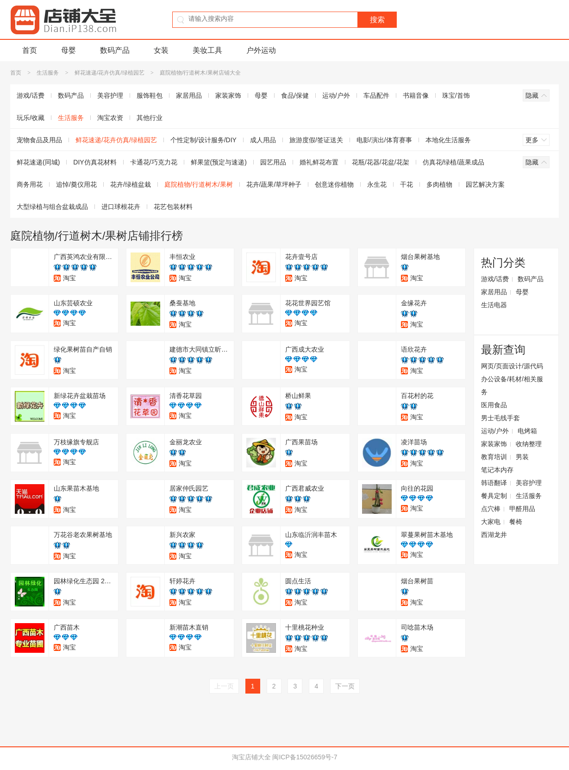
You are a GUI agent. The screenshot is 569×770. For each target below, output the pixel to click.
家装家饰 (228, 95)
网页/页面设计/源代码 (512, 366)
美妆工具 (207, 50)
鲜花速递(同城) (38, 162)
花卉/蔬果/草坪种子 (274, 184)
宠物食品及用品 (39, 140)
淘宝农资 (110, 117)
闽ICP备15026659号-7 (304, 757)
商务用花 (30, 184)
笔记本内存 (497, 469)
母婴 (68, 50)
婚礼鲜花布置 (319, 162)
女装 (161, 50)
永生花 (377, 184)
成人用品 (263, 140)
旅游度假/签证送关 (316, 140)
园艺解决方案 (485, 184)
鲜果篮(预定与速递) (219, 162)
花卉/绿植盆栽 (130, 184)
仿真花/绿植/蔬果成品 (454, 162)
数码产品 (115, 50)
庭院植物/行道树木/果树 (198, 184)
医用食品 (494, 405)
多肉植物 (439, 184)
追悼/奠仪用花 (76, 184)
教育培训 (494, 457)
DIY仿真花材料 (94, 162)
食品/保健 (295, 95)
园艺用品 (273, 162)
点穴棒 (490, 508)
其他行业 (150, 117)
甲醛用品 (522, 508)
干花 (406, 184)
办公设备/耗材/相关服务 (512, 385)
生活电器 (494, 305)
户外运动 (261, 50)
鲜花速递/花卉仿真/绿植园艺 (109, 72)
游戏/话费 (30, 95)
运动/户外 (336, 95)
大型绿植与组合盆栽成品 (52, 206)
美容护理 (110, 95)
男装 (522, 457)
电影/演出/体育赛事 (384, 140)
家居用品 (189, 95)
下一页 (345, 686)
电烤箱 (527, 431)
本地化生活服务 (448, 140)
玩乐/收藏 (30, 117)
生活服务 (48, 72)
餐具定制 (494, 495)
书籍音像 (416, 95)
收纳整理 (529, 444)
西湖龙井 (494, 534)
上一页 (224, 686)
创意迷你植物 (334, 184)
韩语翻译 (494, 482)
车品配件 (376, 95)
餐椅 (515, 521)
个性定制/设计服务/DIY (203, 140)
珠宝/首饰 (456, 95)
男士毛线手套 (500, 418)
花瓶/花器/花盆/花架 (380, 162)
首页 (29, 50)
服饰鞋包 (150, 95)
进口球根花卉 (120, 206)
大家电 (490, 521)
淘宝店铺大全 (251, 757)
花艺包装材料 (173, 206)
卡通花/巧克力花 (153, 162)
